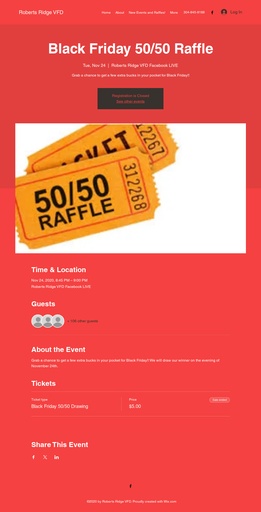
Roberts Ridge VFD (41, 12)
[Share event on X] (45, 457)
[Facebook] (212, 12)
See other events (130, 101)
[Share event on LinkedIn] (56, 457)
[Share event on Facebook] (33, 457)
